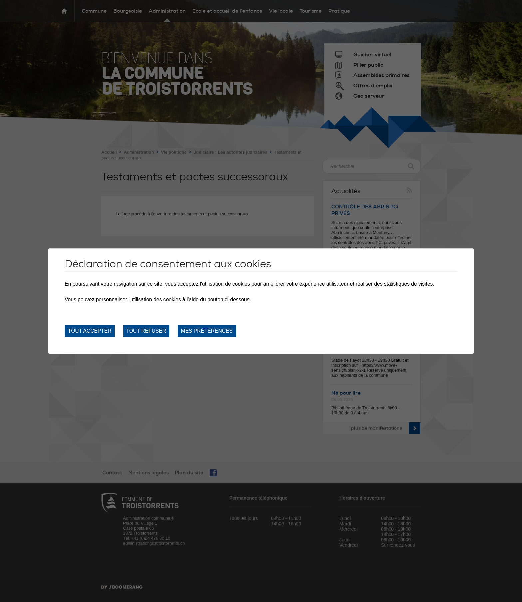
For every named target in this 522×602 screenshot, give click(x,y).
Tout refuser (146, 331)
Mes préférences (207, 331)
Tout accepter (89, 331)
